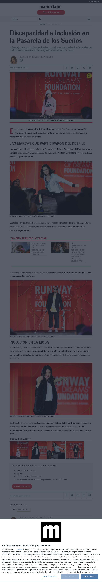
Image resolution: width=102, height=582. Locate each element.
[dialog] (51, 550)
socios (19, 549)
